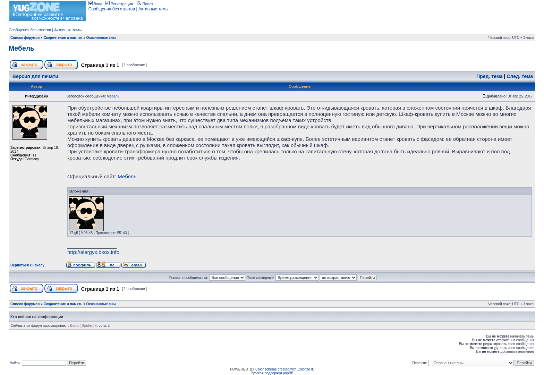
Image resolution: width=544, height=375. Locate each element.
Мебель (21, 48)
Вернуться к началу (27, 265)
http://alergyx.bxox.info (93, 252)
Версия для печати (35, 76)
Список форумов (25, 38)
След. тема (520, 76)
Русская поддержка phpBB (271, 373)
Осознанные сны (101, 38)
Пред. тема (489, 76)
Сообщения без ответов (111, 9)
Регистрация (119, 4)
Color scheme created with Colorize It (284, 369)
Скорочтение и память (63, 38)
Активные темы (153, 9)
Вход (95, 4)
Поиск (145, 4)
